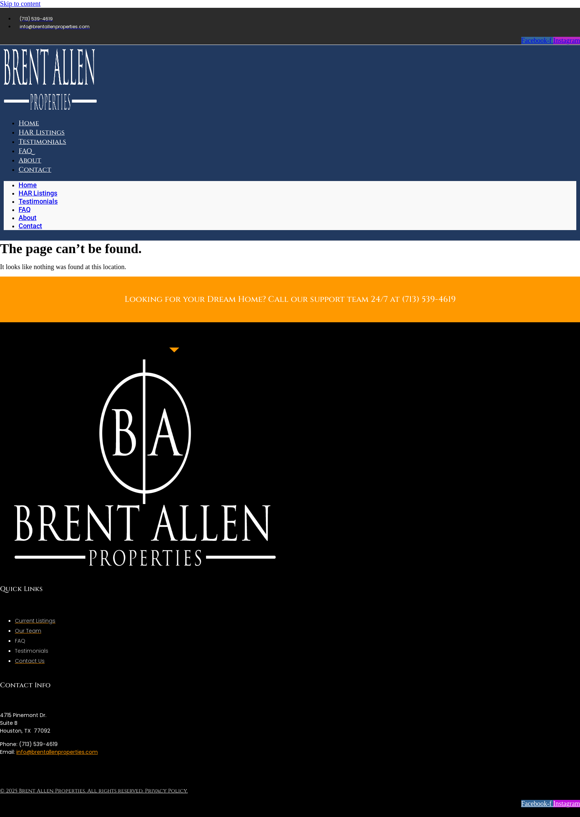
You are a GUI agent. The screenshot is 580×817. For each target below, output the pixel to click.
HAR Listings (38, 193)
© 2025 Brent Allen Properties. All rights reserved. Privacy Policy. (94, 790)
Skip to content (20, 3)
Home (28, 185)
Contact (35, 169)
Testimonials (42, 141)
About (27, 218)
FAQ (24, 209)
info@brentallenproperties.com (57, 752)
